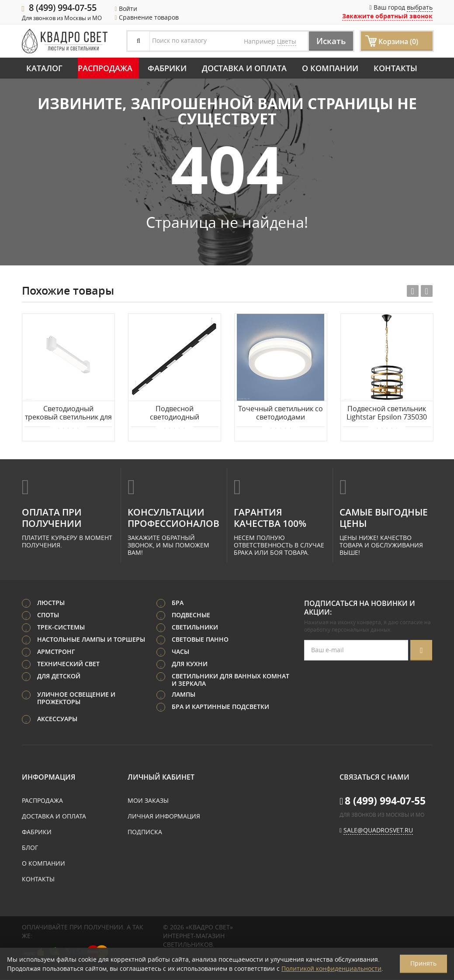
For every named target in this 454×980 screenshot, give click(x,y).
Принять (423, 963)
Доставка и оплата (244, 68)
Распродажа (105, 68)
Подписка (145, 832)
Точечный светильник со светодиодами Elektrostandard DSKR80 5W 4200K (280, 413)
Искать (328, 41)
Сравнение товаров (147, 17)
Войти (126, 8)
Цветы (286, 41)
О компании (330, 68)
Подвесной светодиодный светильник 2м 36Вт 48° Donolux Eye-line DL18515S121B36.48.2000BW (174, 413)
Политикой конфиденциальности (331, 968)
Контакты (395, 68)
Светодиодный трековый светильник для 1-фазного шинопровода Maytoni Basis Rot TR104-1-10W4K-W (68, 413)
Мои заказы (148, 801)
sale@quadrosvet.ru (378, 830)
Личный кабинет (161, 777)
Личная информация (164, 816)
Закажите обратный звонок (387, 16)
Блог (30, 848)
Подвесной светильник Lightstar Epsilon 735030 (387, 413)
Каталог (44, 68)
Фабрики (167, 68)
